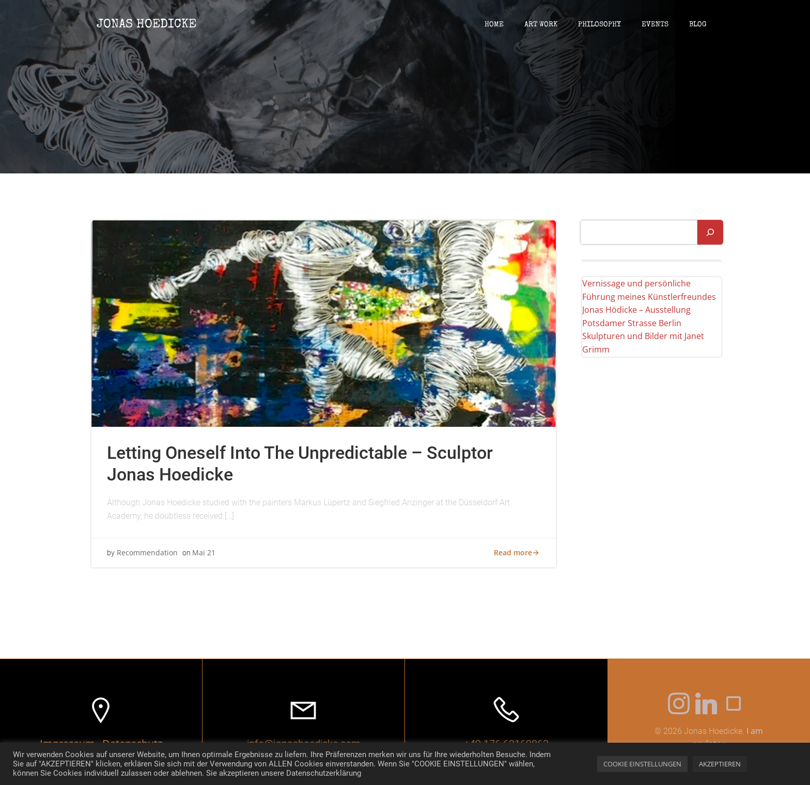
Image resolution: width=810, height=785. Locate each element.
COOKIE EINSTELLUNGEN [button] (642, 763)
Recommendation (147, 552)
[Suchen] (710, 232)
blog (698, 24)
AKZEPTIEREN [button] (720, 763)
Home (494, 24)
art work (540, 24)
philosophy (599, 24)
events (655, 24)
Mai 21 (203, 552)
